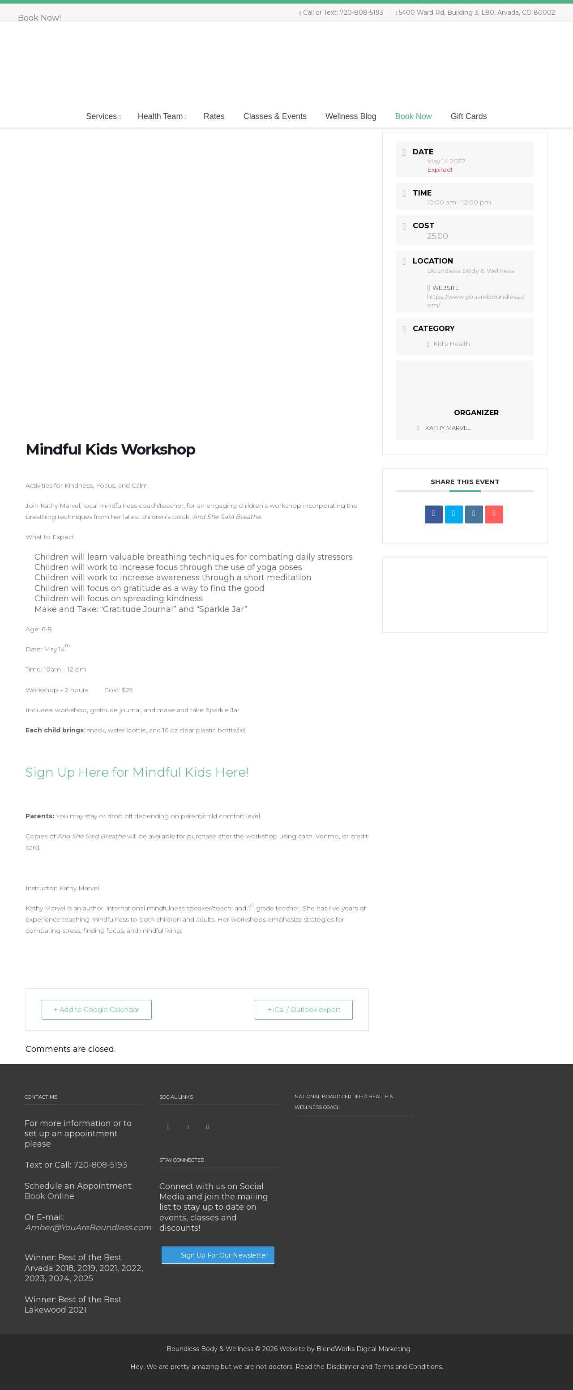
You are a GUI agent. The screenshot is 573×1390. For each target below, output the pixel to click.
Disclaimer (342, 1367)
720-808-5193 (99, 1165)
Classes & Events (275, 116)
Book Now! (39, 18)
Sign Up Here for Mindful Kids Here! (137, 772)
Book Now (413, 116)
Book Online (49, 1196)
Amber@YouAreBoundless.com (88, 1228)
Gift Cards (469, 116)
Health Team (162, 116)
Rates (214, 116)
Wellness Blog (350, 116)
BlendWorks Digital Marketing (363, 1349)
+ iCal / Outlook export (303, 1009)
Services (103, 116)
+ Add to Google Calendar (98, 1009)
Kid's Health (448, 344)
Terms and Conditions (408, 1367)
